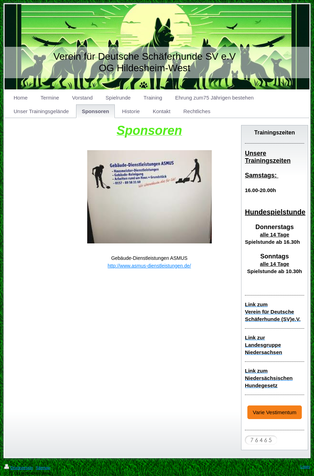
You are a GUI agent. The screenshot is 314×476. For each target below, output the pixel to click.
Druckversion (18, 468)
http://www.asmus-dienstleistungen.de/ (149, 266)
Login (305, 466)
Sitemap (43, 468)
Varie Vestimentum (275, 412)
